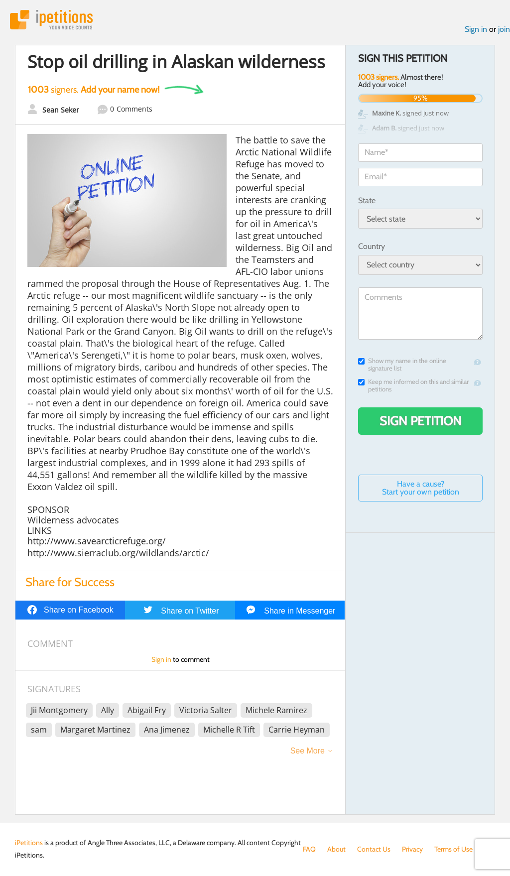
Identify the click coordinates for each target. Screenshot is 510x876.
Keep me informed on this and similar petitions (413, 385)
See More (307, 751)
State (367, 200)
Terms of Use (453, 849)
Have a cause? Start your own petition (420, 488)
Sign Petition (421, 420)
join (504, 29)
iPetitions (51, 19)
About (336, 849)
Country (371, 246)
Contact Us (373, 849)
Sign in (476, 29)
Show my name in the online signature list (402, 364)
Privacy (412, 849)
